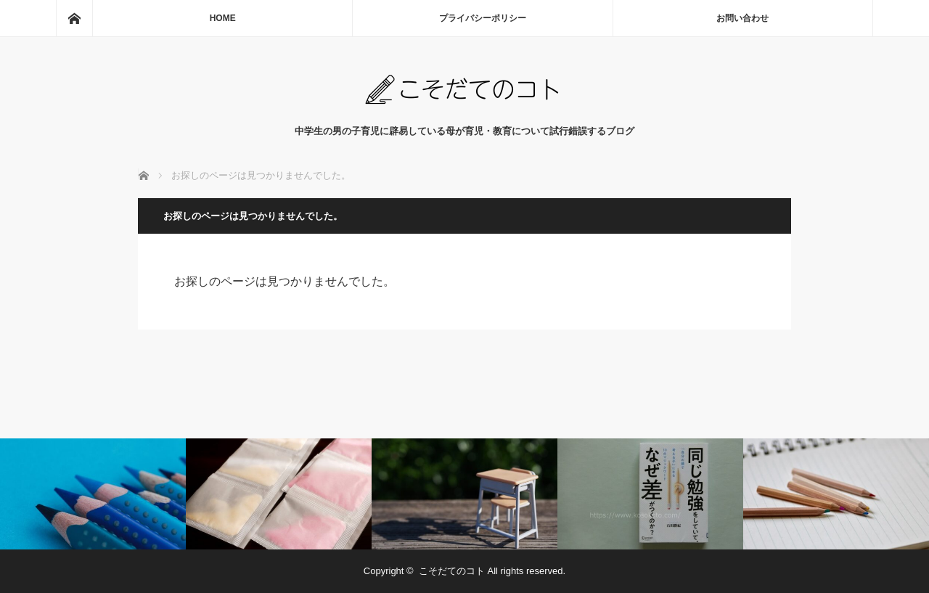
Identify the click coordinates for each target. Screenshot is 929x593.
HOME (223, 18)
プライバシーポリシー (482, 18)
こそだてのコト (452, 570)
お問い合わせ (742, 18)
